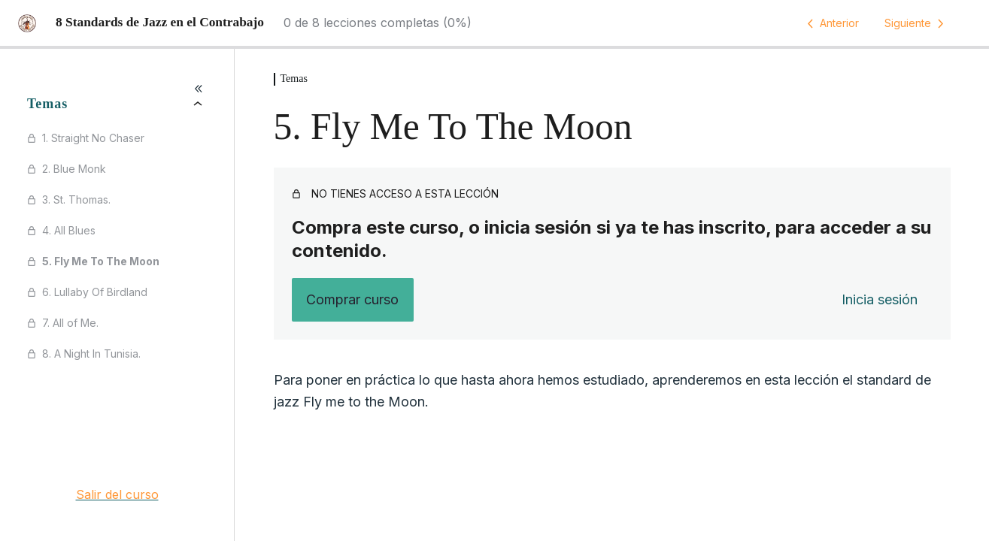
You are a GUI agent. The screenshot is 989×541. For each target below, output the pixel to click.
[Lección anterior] (830, 23)
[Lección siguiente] (917, 23)
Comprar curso (352, 299)
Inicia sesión (880, 299)
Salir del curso (117, 494)
